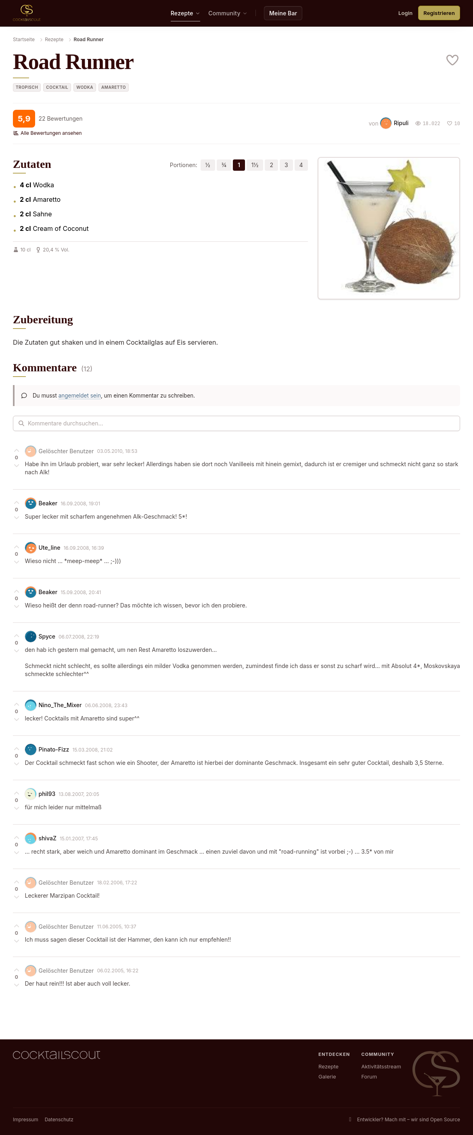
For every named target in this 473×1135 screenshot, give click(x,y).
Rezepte (54, 39)
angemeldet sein (80, 395)
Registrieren (439, 12)
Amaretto (113, 86)
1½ (255, 164)
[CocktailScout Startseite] (26, 13)
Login (405, 12)
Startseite (24, 39)
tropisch (27, 86)
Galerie (327, 1076)
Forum (369, 1076)
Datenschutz (59, 1119)
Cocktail (57, 86)
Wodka (84, 86)
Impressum (25, 1119)
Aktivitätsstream (381, 1066)
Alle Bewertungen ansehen (47, 133)
